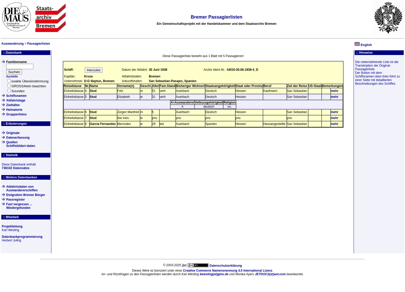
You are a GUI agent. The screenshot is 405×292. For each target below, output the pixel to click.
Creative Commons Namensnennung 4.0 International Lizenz (227, 270)
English (366, 45)
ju (184, 265)
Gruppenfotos (16, 114)
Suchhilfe (12, 76)
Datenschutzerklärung (225, 265)
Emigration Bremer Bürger (25, 195)
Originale (13, 133)
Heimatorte (14, 110)
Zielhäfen (13, 105)
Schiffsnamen (16, 96)
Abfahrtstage (15, 100)
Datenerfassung (18, 137)
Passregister (15, 199)
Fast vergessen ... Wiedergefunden (19, 206)
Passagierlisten (38, 43)
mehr (334, 91)
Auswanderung (12, 43)
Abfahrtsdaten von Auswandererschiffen (22, 188)
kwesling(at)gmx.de (214, 274)
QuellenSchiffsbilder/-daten (20, 144)
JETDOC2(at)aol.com (270, 274)
